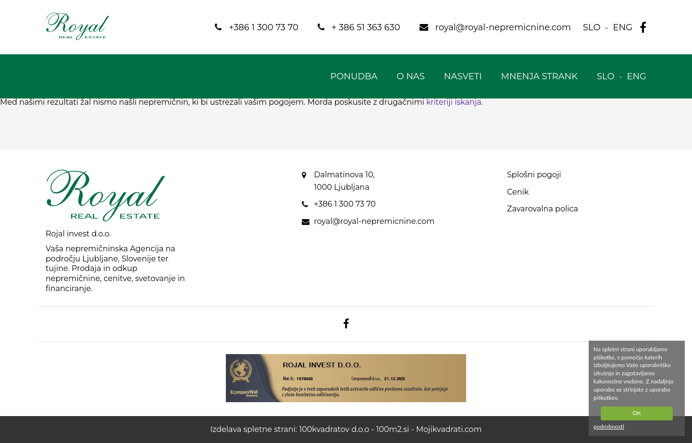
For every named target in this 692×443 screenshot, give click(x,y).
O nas (410, 76)
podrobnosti (608, 426)
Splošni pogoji (534, 174)
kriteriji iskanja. (454, 102)
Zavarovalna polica (542, 208)
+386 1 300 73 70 (345, 204)
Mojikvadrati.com (449, 429)
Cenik (518, 192)
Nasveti (463, 76)
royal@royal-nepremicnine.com (374, 221)
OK (636, 413)
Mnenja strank (539, 76)
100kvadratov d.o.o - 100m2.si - (357, 429)
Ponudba (353, 76)
